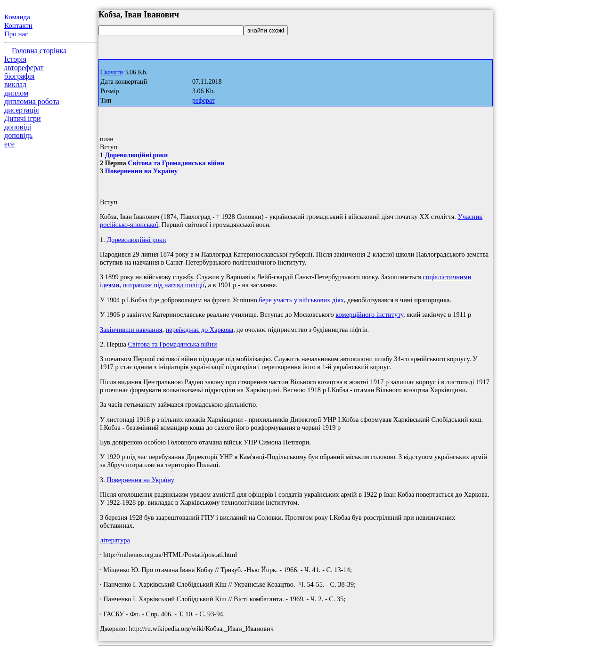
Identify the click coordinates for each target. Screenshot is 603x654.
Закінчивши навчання (131, 329)
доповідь (18, 135)
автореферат (23, 68)
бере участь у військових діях (301, 300)
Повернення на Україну (141, 171)
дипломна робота (31, 101)
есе (9, 144)
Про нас (16, 34)
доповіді (17, 127)
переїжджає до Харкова (200, 329)
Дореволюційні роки (136, 155)
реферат (203, 100)
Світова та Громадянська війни (176, 163)
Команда (17, 17)
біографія (19, 76)
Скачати (111, 72)
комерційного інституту (369, 314)
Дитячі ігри (22, 118)
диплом (16, 93)
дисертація (21, 110)
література (115, 540)
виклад (15, 85)
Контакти (18, 25)
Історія (15, 59)
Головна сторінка (39, 51)
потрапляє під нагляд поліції (163, 285)
